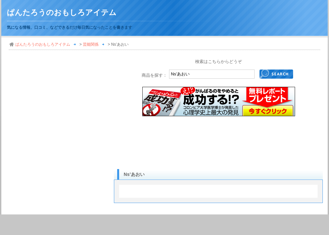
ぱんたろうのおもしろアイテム (62, 12)
